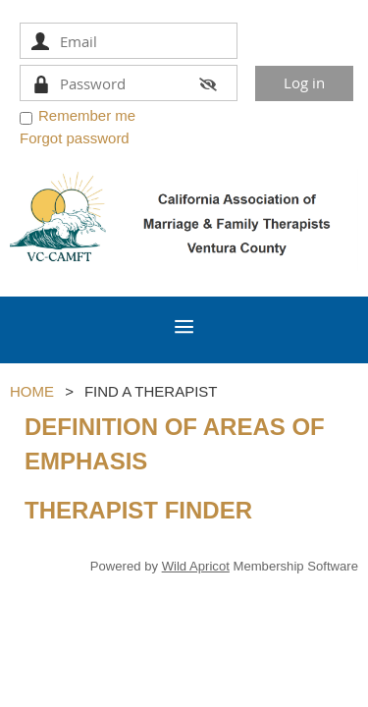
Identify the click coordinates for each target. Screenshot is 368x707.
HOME (32, 391)
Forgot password (75, 138)
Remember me (86, 115)
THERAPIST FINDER (138, 510)
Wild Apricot (196, 566)
